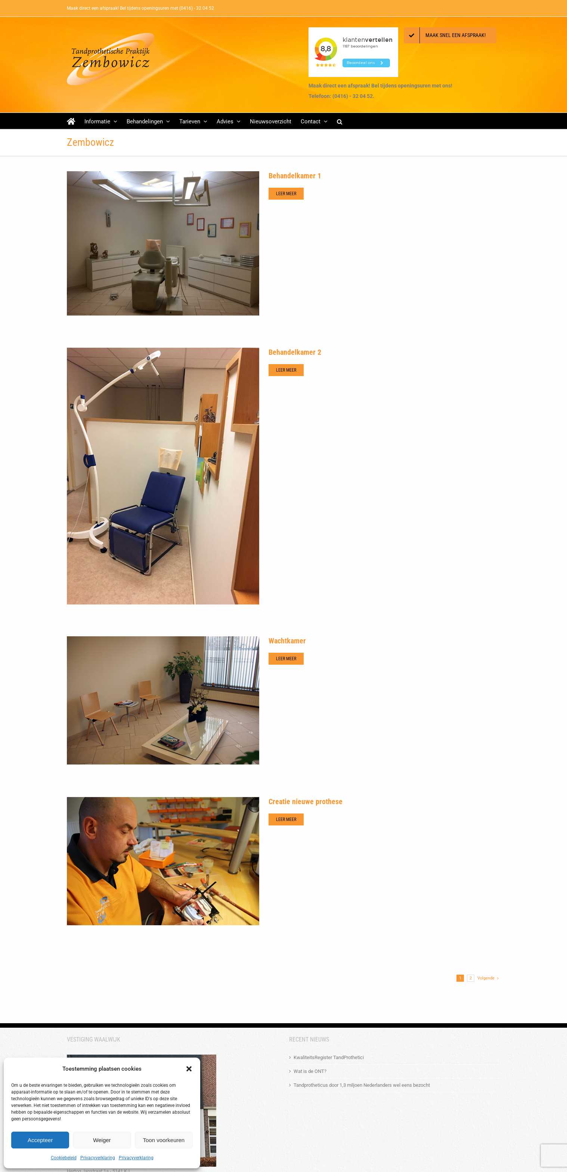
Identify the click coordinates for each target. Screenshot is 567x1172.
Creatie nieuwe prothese (306, 801)
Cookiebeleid (64, 1157)
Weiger (102, 1140)
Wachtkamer (287, 640)
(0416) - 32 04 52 (196, 8)
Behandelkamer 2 (295, 352)
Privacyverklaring (97, 1157)
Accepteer (40, 1140)
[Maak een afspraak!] (450, 35)
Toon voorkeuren (164, 1140)
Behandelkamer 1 (295, 175)
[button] (189, 1069)
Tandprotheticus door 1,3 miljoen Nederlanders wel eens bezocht (362, 1085)
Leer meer (286, 193)
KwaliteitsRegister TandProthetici (329, 1057)
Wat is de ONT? (310, 1071)
